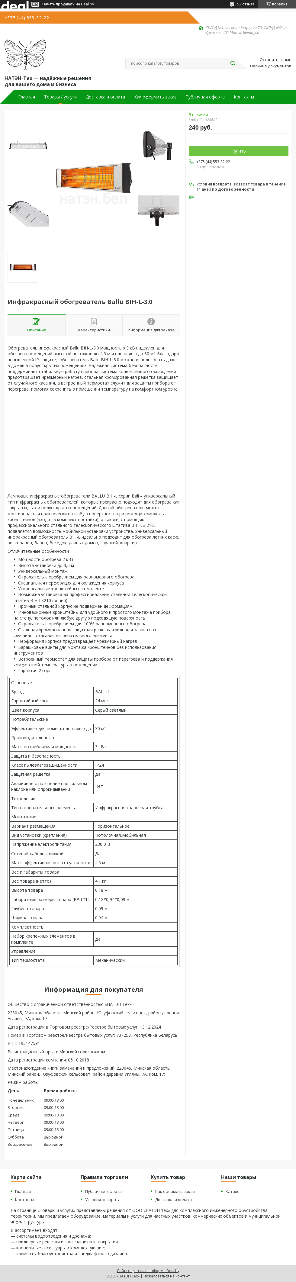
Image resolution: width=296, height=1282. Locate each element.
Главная (26, 97)
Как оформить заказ (155, 97)
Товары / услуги (60, 97)
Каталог (233, 1191)
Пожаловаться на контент (166, 1276)
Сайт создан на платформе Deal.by (148, 1270)
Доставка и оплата (105, 97)
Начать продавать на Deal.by (68, 4)
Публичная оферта (205, 97)
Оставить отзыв (275, 60)
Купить (238, 151)
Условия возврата (103, 1199)
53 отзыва (246, 4)
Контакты (244, 97)
